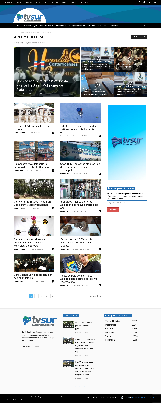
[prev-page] (16, 296)
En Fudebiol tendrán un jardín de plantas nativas (85, 326)
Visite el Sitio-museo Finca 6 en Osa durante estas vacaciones (32, 203)
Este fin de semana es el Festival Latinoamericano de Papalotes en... (79, 129)
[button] (143, 25)
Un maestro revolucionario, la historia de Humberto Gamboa (31, 165)
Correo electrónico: (115, 198)
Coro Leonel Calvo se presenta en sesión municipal (33, 276)
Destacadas (67, 326)
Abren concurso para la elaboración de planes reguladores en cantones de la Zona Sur (85, 345)
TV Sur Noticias (25, 33)
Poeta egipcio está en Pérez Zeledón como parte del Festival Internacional (79, 279)
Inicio (16, 33)
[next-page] (52, 296)
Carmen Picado (21, 94)
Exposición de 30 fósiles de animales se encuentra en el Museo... (76, 242)
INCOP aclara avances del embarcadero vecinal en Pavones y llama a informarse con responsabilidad (85, 368)
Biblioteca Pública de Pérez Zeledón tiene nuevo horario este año (79, 205)
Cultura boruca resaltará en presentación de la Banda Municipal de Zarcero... (29, 242)
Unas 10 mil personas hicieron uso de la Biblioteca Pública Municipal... (80, 167)
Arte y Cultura (37, 33)
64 (47, 296)
